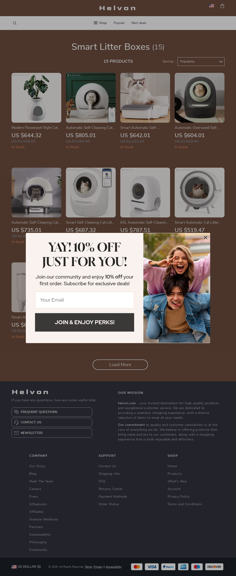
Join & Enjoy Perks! (85, 322)
